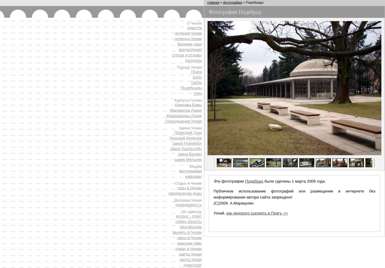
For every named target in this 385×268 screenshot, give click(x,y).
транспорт (192, 265)
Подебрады (191, 88)
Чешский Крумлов (185, 138)
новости (194, 28)
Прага (196, 71)
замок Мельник (188, 159)
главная (213, 2)
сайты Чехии (190, 254)
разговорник (191, 227)
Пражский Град (188, 132)
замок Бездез (190, 154)
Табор (196, 82)
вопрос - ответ (189, 216)
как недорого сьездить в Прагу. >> (257, 213)
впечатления (190, 49)
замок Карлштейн (186, 148)
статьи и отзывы (187, 55)
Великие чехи (189, 44)
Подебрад (254, 181)
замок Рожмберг (187, 143)
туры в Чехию (189, 188)
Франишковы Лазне (184, 115)
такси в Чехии (189, 238)
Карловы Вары (188, 105)
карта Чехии (191, 259)
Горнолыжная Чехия (183, 121)
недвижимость (189, 204)
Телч (197, 93)
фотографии (190, 171)
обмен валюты (188, 221)
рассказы (193, 60)
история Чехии (188, 33)
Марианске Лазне (186, 110)
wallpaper (193, 176)
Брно (197, 77)
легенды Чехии (188, 38)
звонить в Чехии (187, 232)
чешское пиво (189, 243)
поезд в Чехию (188, 248)
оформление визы (185, 193)
